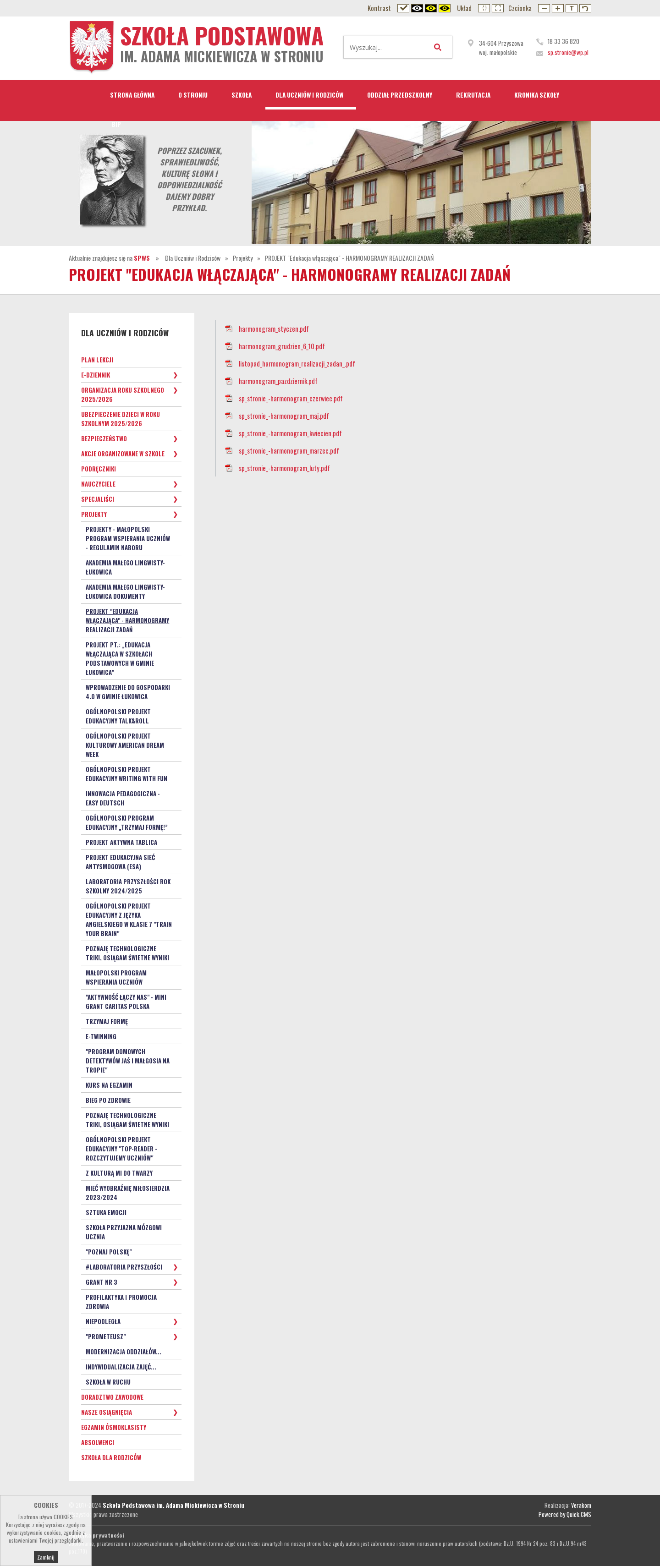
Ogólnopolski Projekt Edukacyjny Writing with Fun (126, 774)
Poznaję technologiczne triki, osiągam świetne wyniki (127, 953)
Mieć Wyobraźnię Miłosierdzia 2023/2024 (128, 1192)
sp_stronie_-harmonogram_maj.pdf (284, 416)
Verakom (581, 1505)
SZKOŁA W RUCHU (108, 1381)
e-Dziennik (95, 374)
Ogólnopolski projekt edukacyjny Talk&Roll (118, 716)
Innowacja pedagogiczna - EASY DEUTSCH (123, 798)
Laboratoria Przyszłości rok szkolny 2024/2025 (128, 886)
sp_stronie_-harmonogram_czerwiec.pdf (291, 398)
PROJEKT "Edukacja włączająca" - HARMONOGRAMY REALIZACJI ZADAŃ (349, 258)
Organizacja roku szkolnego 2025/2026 (122, 394)
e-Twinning (101, 1036)
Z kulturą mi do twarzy (119, 1172)
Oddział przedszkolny (399, 94)
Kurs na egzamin (109, 1085)
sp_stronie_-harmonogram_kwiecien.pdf (290, 433)
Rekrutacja (473, 94)
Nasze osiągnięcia (106, 1412)
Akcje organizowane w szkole (123, 453)
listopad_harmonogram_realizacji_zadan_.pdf (297, 363)
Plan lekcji (97, 359)
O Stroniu (193, 94)
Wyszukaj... (439, 47)
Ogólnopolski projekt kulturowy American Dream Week (125, 745)
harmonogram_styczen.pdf (274, 329)
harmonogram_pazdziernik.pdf (278, 381)
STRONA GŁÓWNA (132, 94)
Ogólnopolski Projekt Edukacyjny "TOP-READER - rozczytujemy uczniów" (121, 1148)
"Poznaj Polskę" (109, 1251)
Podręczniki (98, 468)
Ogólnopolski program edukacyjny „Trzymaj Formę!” (127, 822)
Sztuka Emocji (106, 1212)
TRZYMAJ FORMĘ (107, 1021)
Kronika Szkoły (536, 94)
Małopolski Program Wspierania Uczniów (116, 977)
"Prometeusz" (106, 1336)
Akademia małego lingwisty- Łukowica (125, 567)
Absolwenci (97, 1442)
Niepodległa (103, 1321)
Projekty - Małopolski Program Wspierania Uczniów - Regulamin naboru (128, 538)
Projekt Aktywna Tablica (121, 842)
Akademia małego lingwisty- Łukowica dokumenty (125, 591)
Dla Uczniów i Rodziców (309, 94)
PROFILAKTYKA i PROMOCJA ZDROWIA (121, 1301)
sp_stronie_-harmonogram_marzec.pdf (289, 450)
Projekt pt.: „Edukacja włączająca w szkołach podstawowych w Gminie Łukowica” (120, 658)
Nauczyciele (98, 483)
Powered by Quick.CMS (565, 1514)
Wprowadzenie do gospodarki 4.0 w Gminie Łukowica (128, 692)
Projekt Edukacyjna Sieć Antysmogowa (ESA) (120, 862)
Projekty (243, 258)
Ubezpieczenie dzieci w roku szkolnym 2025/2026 (120, 419)
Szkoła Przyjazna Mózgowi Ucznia (124, 1232)
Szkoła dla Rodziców (111, 1457)
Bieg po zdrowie (108, 1100)
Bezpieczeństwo (104, 438)
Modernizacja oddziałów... (123, 1351)
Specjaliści (97, 499)
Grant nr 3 (101, 1282)
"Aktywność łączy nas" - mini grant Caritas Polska (126, 1001)
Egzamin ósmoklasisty (113, 1427)
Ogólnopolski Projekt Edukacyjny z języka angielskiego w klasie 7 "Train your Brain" (129, 919)
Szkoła (241, 94)
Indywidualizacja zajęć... (121, 1366)
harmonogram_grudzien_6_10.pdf (282, 346)
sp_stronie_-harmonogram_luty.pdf (284, 468)
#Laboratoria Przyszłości (124, 1266)
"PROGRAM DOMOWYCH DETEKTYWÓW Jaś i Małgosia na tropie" (128, 1060)
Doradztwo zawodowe (112, 1397)
